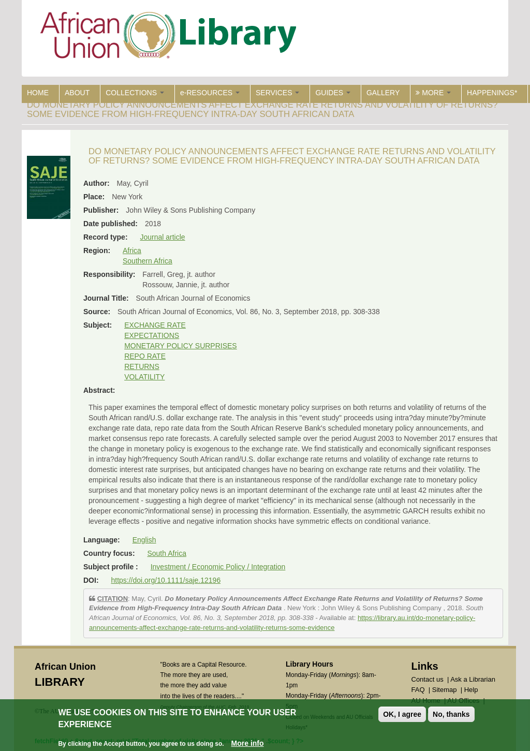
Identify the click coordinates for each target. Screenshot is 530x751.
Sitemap (444, 690)
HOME (38, 93)
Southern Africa (147, 261)
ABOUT (77, 93)
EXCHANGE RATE (155, 325)
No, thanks (451, 715)
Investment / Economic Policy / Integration (218, 567)
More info (247, 744)
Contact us (427, 679)
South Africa (166, 553)
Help (471, 690)
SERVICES (277, 93)
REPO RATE (145, 356)
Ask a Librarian (472, 679)
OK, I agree (402, 715)
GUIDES (332, 93)
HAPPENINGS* (492, 93)
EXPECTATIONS (151, 335)
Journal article (162, 237)
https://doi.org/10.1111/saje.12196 (165, 580)
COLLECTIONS (135, 93)
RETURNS (141, 366)
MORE (433, 93)
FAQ (418, 690)
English (144, 540)
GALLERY (383, 93)
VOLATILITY (144, 377)
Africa (132, 250)
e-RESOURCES (210, 93)
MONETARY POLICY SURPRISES (180, 346)
